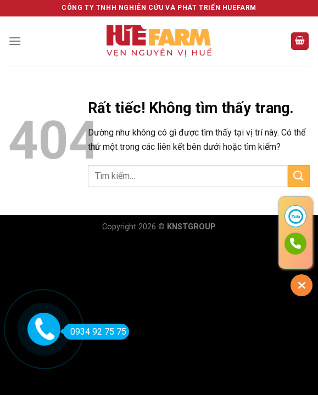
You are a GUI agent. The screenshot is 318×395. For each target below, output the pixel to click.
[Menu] (14, 40)
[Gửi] (299, 176)
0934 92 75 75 (94, 331)
